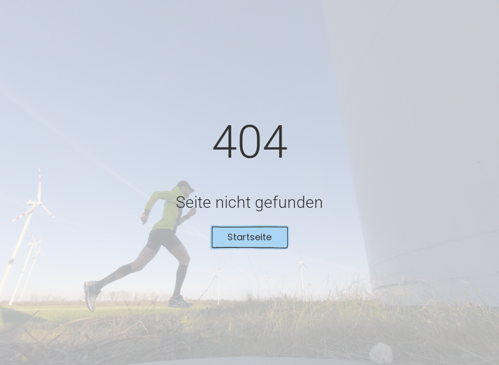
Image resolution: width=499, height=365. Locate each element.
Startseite (249, 237)
